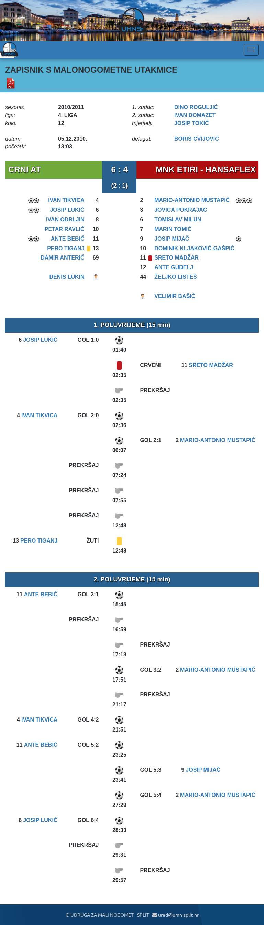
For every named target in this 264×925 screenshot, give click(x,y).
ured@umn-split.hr (175, 915)
